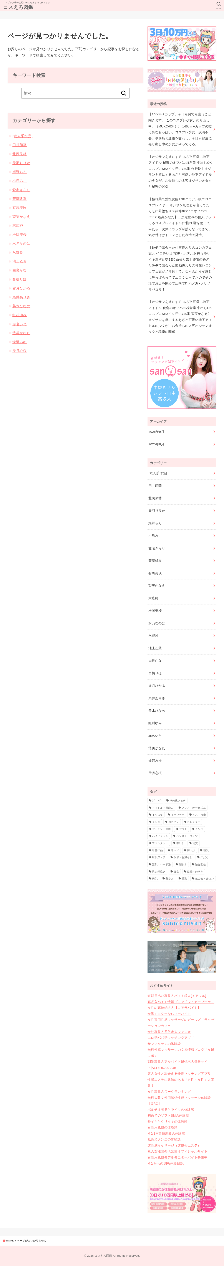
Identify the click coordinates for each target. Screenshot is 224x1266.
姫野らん (19, 172)
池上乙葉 (19, 261)
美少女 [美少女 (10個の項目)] (170, 878)
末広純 (17, 225)
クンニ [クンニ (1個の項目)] (156, 821)
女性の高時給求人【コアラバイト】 (174, 1008)
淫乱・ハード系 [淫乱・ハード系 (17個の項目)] (161, 864)
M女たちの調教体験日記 (166, 1163)
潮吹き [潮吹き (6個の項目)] (183, 864)
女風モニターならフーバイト (169, 1014)
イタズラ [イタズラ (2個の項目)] (157, 814)
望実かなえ (21, 216)
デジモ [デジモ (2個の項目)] (183, 829)
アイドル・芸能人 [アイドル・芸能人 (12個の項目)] (162, 807)
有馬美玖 (19, 208)
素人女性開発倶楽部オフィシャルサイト (178, 1151)
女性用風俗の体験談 (163, 1127)
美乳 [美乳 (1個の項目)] (155, 878)
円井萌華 (19, 145)
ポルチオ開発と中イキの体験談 (171, 1109)
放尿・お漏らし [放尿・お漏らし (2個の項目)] (183, 857)
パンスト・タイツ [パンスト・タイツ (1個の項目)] (187, 836)
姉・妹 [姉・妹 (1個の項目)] (191, 850)
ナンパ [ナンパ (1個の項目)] (199, 829)
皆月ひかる (21, 288)
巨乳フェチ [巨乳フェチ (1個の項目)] (159, 857)
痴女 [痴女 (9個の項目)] (176, 871)
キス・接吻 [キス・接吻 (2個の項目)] (199, 814)
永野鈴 (17, 252)
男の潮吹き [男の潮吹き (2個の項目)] (159, 871)
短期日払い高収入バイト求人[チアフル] (177, 996)
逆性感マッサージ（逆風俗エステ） (174, 1145)
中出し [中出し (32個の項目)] (180, 843)
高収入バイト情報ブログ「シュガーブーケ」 (181, 1002)
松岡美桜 (19, 234)
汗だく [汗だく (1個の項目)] (205, 857)
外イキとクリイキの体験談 (167, 1121)
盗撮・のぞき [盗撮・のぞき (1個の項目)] (195, 871)
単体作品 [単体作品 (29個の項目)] (157, 850)
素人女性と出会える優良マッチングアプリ (179, 1073)
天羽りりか (21, 163)
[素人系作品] (22, 136)
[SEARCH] (218, 5)
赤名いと (19, 324)
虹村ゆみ (19, 315)
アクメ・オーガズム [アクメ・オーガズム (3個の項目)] (194, 807)
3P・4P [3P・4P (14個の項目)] (156, 800)
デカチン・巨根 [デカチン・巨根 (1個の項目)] (161, 829)
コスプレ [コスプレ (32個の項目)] (173, 821)
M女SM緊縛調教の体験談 (166, 1133)
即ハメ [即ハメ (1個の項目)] (175, 850)
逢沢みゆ (19, 342)
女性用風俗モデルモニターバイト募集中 (178, 1157)
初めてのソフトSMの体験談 (168, 1115)
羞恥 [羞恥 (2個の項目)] (184, 878)
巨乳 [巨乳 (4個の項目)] (206, 850)
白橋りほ (19, 279)
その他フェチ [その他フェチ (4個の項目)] (178, 800)
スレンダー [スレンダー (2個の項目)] (194, 821)
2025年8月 (156, 444)
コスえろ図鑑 (18, 7)
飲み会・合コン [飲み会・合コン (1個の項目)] (204, 878)
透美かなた (21, 333)
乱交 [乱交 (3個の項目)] (195, 843)
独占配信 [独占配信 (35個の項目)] (200, 864)
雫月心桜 (19, 351)
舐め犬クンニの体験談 (164, 1139)
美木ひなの (21, 306)
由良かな (19, 270)
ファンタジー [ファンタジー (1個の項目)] (160, 843)
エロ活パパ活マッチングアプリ (171, 1038)
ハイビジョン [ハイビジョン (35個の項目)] (160, 836)
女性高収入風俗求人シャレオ (169, 1032)
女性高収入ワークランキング (169, 1091)
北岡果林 (19, 154)
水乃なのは (21, 243)
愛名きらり (21, 190)
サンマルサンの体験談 (164, 1044)
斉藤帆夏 (19, 199)
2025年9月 (156, 431)
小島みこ (19, 181)
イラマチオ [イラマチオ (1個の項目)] (177, 814)
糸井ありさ (21, 297)
